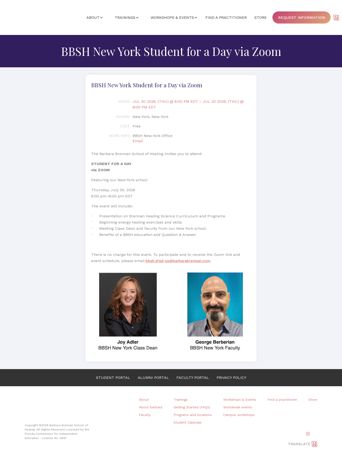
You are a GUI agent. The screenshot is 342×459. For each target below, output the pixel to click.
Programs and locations (193, 415)
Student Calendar (188, 422)
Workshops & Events (239, 399)
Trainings (181, 399)
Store (313, 399)
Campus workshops (239, 415)
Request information (301, 17)
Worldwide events (237, 407)
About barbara (150, 407)
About (144, 399)
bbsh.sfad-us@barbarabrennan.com (178, 261)
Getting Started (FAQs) (192, 407)
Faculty (145, 415)
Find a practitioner (282, 399)
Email (138, 141)
